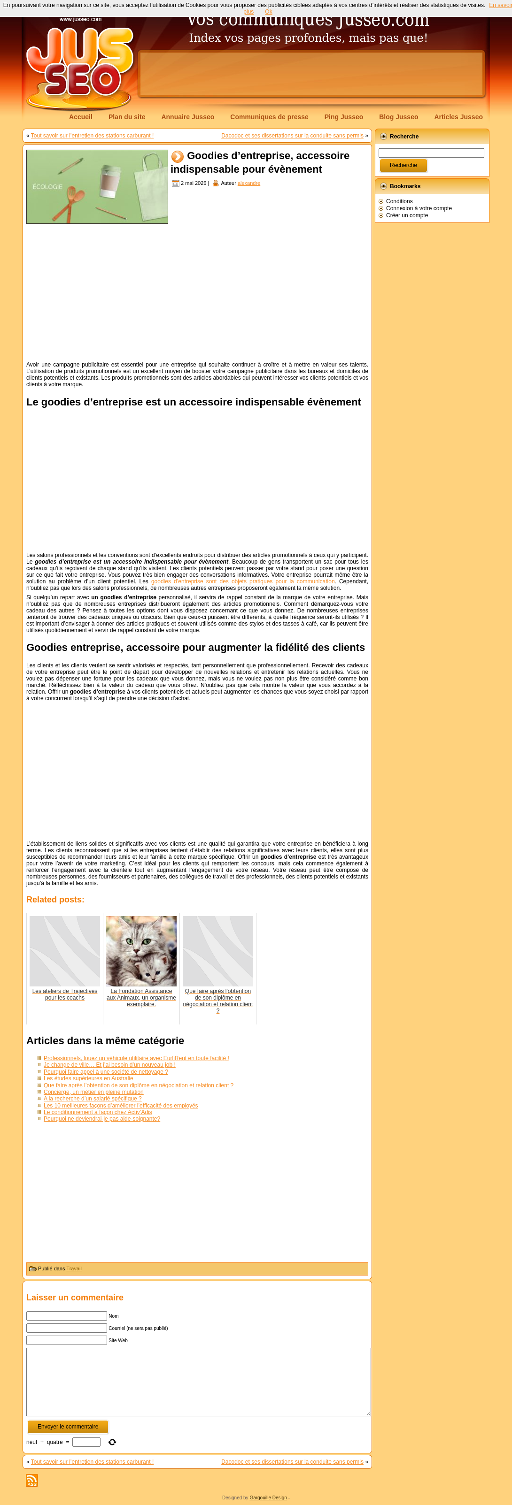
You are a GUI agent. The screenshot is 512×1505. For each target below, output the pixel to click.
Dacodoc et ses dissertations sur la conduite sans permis (292, 135)
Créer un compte (407, 215)
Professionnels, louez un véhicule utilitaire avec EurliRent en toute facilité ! (136, 1058)
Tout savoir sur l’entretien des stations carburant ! (92, 135)
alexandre (249, 183)
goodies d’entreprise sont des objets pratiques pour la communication (243, 581)
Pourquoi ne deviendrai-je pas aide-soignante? (102, 1118)
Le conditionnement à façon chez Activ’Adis (98, 1112)
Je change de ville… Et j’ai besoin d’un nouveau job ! (110, 1065)
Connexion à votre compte (419, 208)
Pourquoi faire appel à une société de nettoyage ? (106, 1072)
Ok (268, 11)
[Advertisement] (311, 74)
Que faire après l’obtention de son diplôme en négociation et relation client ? (138, 1085)
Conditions (399, 201)
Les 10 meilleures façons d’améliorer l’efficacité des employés (121, 1105)
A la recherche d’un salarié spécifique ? (93, 1098)
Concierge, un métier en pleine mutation (94, 1092)
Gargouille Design (268, 1497)
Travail (74, 1268)
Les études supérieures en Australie (88, 1078)
